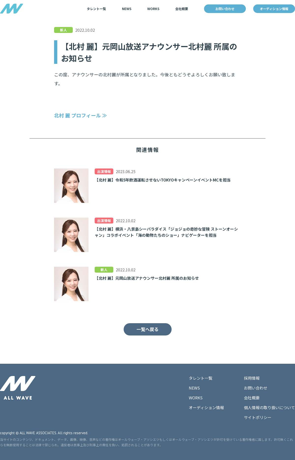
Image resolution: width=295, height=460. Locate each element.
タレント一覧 (96, 8)
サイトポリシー (257, 417)
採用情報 (252, 378)
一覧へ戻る (147, 329)
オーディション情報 (274, 8)
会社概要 (181, 8)
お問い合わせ (225, 8)
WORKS (153, 8)
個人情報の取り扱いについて (269, 407)
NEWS (126, 8)
